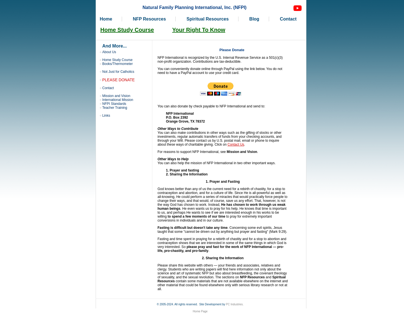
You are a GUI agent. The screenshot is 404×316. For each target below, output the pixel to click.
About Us (109, 52)
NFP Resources (149, 19)
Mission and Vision (116, 96)
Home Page (200, 311)
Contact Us (236, 144)
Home (106, 19)
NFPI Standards (114, 104)
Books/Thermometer (117, 64)
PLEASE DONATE (118, 80)
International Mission (117, 100)
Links (106, 116)
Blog (254, 19)
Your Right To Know (198, 30)
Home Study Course (127, 30)
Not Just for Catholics (118, 72)
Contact (288, 19)
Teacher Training (114, 108)
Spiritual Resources (208, 19)
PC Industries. (235, 304)
